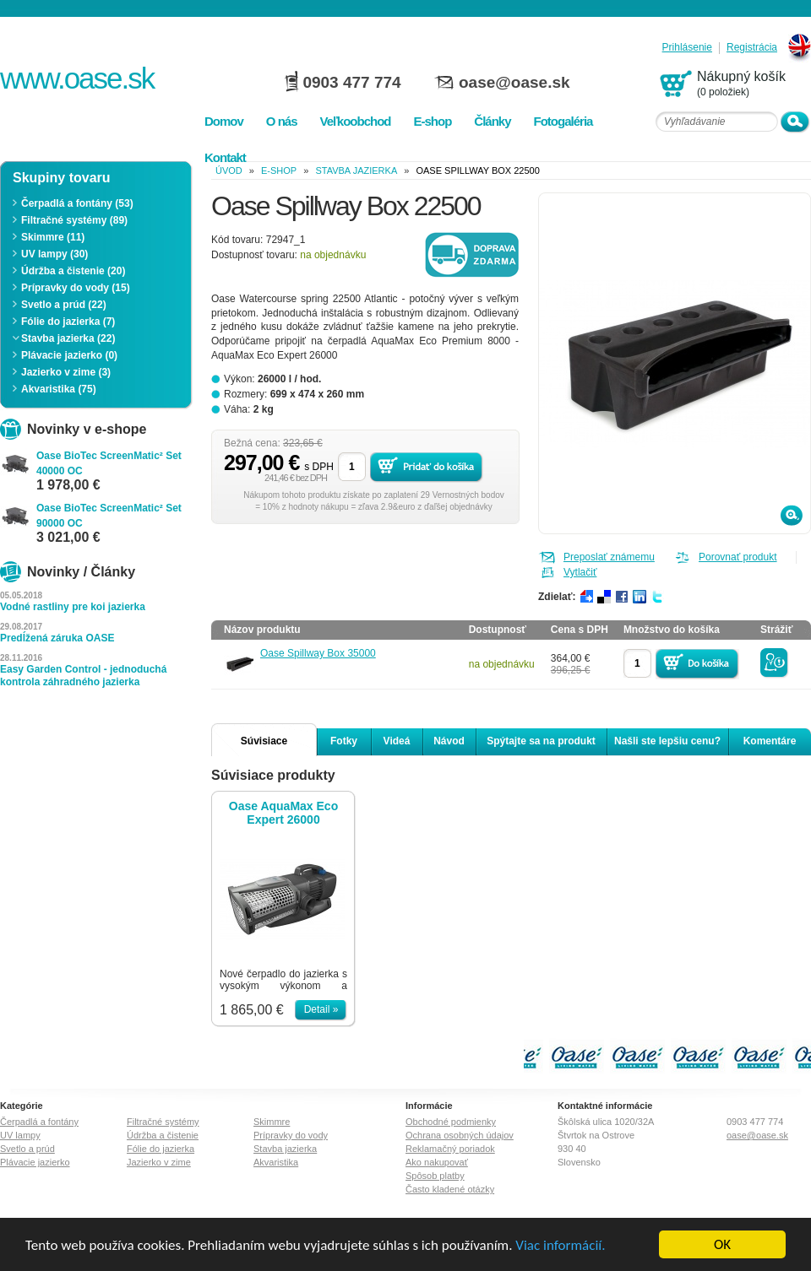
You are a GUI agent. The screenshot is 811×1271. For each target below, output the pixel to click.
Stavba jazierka (356, 170)
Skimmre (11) (52, 237)
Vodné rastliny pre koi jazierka (72, 607)
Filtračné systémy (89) (74, 220)
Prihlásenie (687, 47)
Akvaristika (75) (58, 389)
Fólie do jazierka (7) (68, 321)
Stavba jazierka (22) (68, 338)
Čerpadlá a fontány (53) (77, 203)
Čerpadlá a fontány (39, 1122)
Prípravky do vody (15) (75, 288)
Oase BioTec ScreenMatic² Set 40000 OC (109, 463)
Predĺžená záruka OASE (57, 638)
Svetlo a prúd (27, 1149)
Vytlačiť (579, 572)
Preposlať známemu (609, 557)
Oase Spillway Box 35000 (318, 653)
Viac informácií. (560, 1245)
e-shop (279, 170)
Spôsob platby (435, 1176)
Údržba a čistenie (163, 1135)
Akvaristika (275, 1162)
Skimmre (271, 1122)
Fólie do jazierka (160, 1149)
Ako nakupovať (437, 1162)
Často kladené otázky (450, 1189)
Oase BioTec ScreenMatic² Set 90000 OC (109, 515)
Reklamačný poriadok (450, 1149)
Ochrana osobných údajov (460, 1135)
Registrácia (752, 47)
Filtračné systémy (163, 1122)
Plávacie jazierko (35, 1162)
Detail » (321, 1009)
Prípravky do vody (290, 1135)
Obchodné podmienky (451, 1122)
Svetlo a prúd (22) (63, 305)
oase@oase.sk (514, 82)
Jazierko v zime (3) (66, 372)
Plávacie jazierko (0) (69, 355)
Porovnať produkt (738, 557)
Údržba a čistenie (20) (73, 271)
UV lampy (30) (54, 254)
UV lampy (20, 1135)
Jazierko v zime (159, 1162)
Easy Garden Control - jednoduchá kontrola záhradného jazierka (83, 675)
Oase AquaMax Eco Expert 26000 (283, 812)
